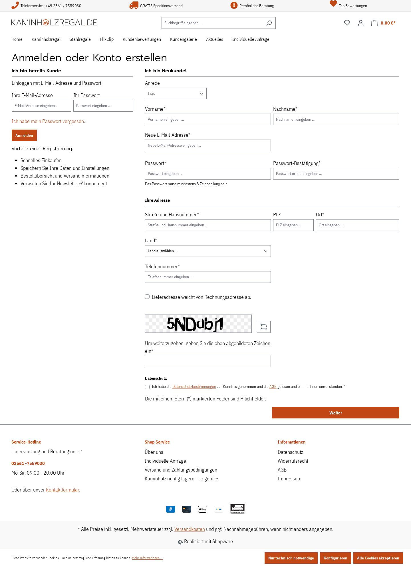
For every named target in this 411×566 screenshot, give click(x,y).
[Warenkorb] (384, 23)
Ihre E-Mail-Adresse (32, 95)
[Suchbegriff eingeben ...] (212, 23)
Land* (151, 240)
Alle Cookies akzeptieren (378, 558)
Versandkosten (189, 529)
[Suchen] (269, 23)
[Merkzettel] (347, 23)
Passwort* (155, 163)
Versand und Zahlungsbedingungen (181, 469)
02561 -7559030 (28, 463)
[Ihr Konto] (361, 23)
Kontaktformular (62, 489)
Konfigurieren (335, 558)
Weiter (335, 413)
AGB (273, 386)
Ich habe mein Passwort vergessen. (48, 121)
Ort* (320, 214)
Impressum (289, 478)
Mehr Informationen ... (147, 558)
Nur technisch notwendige (291, 558)
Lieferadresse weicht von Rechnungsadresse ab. (201, 297)
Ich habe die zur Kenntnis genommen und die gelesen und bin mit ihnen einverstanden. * (248, 386)
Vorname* (155, 109)
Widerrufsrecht (293, 461)
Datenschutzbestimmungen (194, 386)
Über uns (154, 452)
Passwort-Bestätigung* (297, 163)
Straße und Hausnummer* (172, 214)
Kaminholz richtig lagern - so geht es (182, 478)
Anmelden (24, 135)
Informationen (292, 442)
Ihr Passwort (86, 95)
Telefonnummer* (162, 266)
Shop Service (157, 442)
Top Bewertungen (348, 5)
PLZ (277, 214)
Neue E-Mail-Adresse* (167, 135)
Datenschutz (290, 452)
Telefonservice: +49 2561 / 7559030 (46, 5)
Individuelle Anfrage (165, 461)
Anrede (152, 83)
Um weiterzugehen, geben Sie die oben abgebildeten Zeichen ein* (207, 347)
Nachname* (285, 109)
